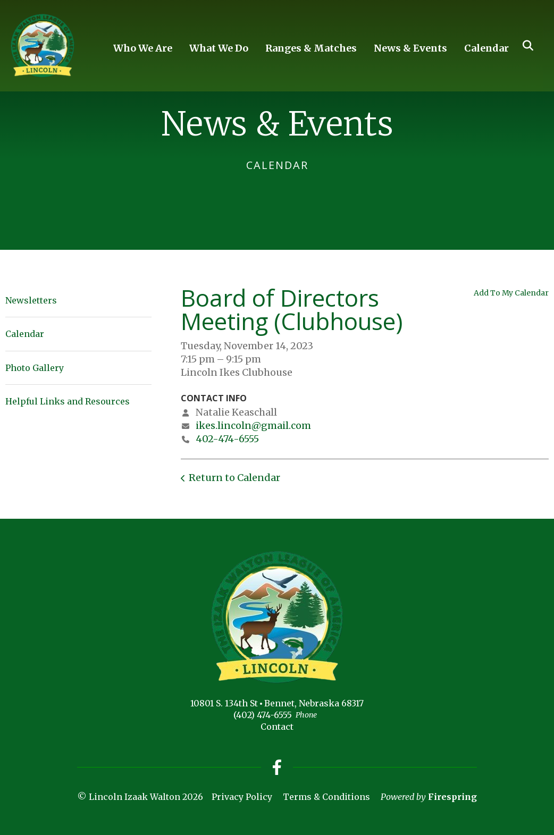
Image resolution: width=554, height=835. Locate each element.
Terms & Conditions (326, 797)
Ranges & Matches (311, 48)
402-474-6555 (227, 439)
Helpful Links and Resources (67, 401)
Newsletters (31, 300)
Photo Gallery (34, 367)
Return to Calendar (234, 477)
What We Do (218, 48)
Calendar (486, 48)
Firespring (452, 797)
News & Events (410, 48)
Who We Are (142, 48)
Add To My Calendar (511, 293)
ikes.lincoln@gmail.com (253, 425)
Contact (277, 726)
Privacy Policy (242, 797)
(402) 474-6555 (262, 715)
